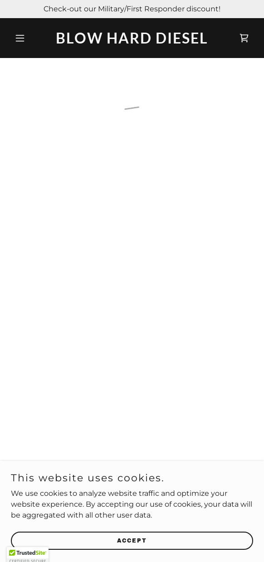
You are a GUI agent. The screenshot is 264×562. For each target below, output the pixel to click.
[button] (29, 38)
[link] (132, 41)
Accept (132, 540)
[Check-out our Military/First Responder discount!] (132, 9)
